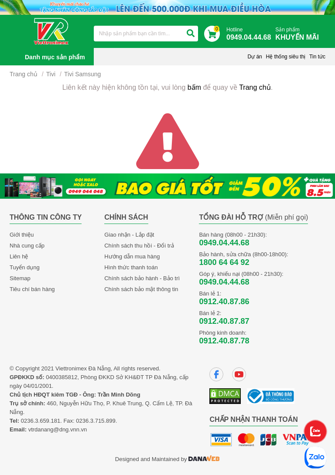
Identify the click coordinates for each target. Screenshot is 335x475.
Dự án (254, 57)
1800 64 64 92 (224, 262)
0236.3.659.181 (40, 420)
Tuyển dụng (25, 267)
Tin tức (317, 57)
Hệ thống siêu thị (285, 57)
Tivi (50, 74)
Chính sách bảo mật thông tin (141, 289)
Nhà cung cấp (27, 245)
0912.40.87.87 (224, 321)
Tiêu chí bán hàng (32, 289)
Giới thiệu (22, 234)
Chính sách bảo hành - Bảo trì (142, 278)
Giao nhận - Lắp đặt (129, 234)
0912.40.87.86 (224, 301)
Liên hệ (19, 256)
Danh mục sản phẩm (55, 57)
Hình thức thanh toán (130, 267)
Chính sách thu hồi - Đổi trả (139, 245)
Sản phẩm (299, 34)
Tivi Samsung (82, 74)
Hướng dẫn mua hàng (132, 256)
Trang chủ (24, 74)
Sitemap (20, 278)
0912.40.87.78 (224, 340)
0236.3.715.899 (95, 420)
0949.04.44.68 (224, 242)
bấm (194, 87)
